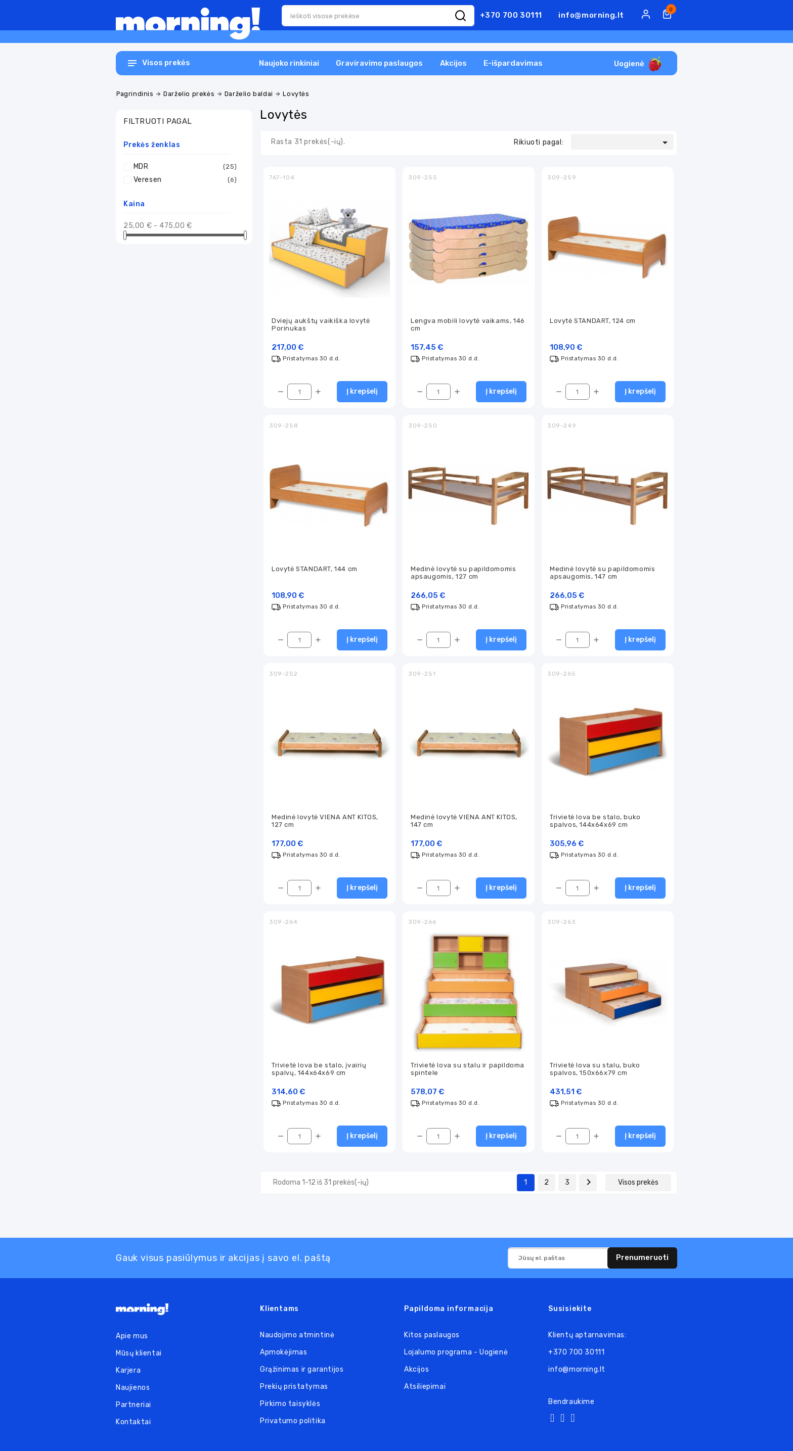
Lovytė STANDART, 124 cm (593, 320)
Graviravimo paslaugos (379, 63)
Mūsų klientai (139, 1353)
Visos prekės (638, 1182)
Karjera (128, 1370)
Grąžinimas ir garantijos (301, 1369)
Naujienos (133, 1387)
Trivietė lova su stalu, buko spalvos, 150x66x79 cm (595, 1068)
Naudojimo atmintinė (297, 1335)
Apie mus (132, 1336)
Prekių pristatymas (294, 1386)
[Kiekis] (299, 392)
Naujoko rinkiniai (289, 63)
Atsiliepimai (425, 1386)
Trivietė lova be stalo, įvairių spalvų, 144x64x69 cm (319, 1068)
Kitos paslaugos (432, 1335)
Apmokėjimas (283, 1352)
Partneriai (133, 1404)
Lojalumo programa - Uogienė (456, 1352)
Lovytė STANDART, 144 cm (315, 569)
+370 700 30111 (511, 15)
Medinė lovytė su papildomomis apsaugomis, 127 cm (463, 572)
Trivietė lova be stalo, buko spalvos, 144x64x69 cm (595, 820)
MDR (185, 167)
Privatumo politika (293, 1421)
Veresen (185, 180)
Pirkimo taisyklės (290, 1403)
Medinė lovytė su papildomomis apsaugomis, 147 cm (602, 572)
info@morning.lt (591, 15)
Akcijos (453, 63)
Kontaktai (133, 1422)
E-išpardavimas (513, 63)
